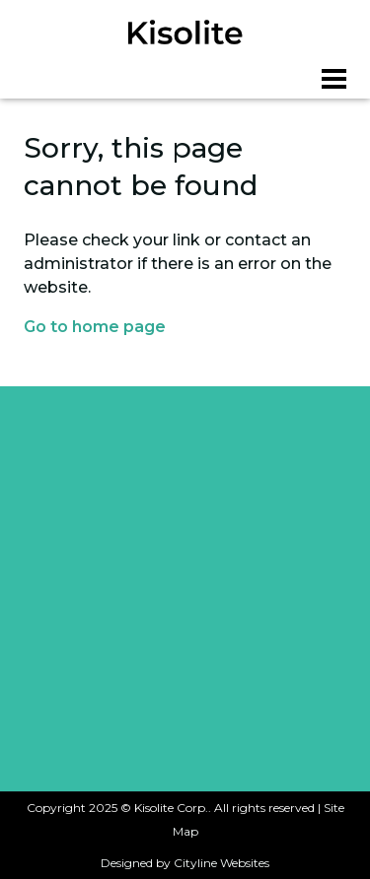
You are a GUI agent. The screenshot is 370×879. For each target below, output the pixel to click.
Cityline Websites (221, 862)
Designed (127, 862)
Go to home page (95, 326)
